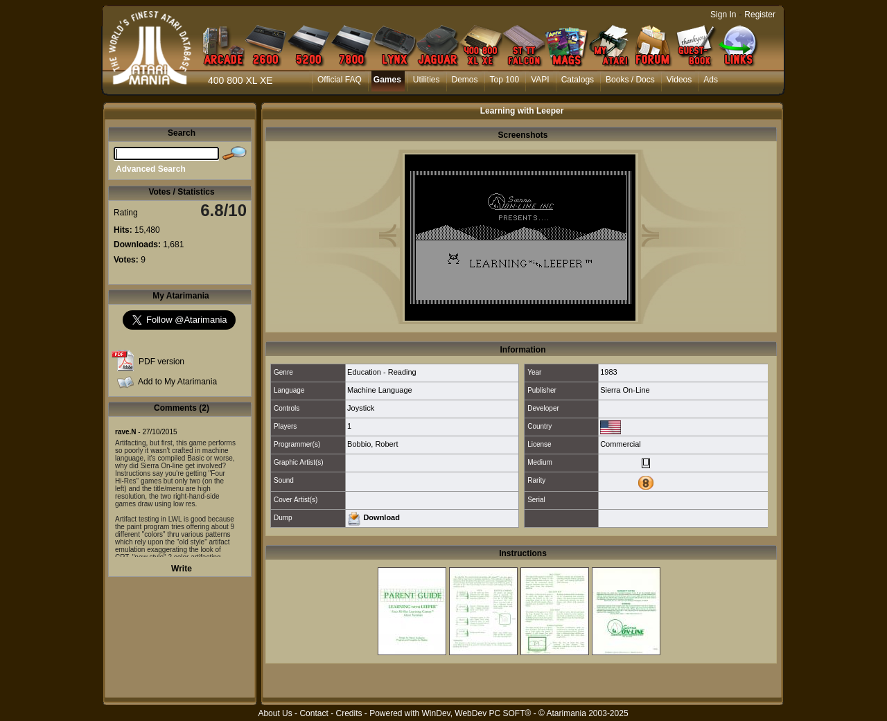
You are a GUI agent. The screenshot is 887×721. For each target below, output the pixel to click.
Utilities (426, 79)
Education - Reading (381, 372)
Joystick (360, 408)
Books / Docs (630, 79)
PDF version (161, 361)
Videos (679, 79)
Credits (348, 713)
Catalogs (577, 79)
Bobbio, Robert (372, 444)
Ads (710, 79)
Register (759, 14)
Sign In (723, 14)
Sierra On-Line (625, 390)
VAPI (540, 79)
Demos (465, 79)
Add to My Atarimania (177, 381)
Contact (313, 713)
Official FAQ (339, 79)
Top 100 (505, 79)
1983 (608, 372)
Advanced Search (151, 169)
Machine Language (379, 390)
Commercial (620, 444)
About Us (275, 713)
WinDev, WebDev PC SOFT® (477, 713)
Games (387, 79)
